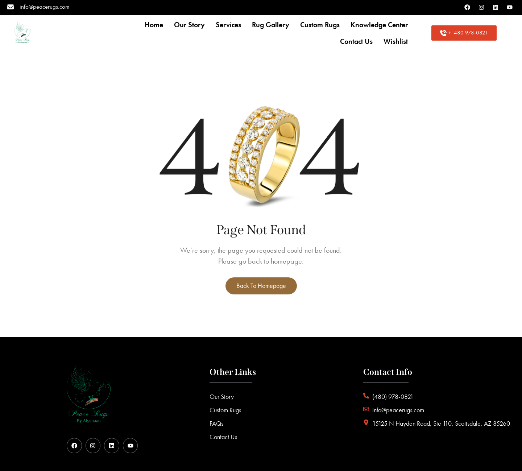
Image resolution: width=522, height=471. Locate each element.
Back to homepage (261, 286)
